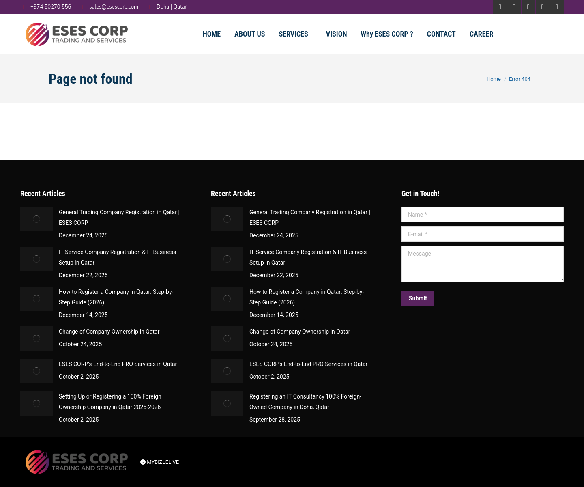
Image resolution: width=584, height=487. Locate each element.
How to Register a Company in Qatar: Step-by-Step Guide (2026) (116, 297)
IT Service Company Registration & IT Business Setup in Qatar (117, 257)
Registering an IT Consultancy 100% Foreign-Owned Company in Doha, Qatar (305, 401)
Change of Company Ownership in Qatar (109, 331)
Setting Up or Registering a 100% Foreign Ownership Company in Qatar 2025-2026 (110, 401)
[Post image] (36, 219)
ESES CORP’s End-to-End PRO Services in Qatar (118, 364)
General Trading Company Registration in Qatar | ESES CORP (119, 217)
